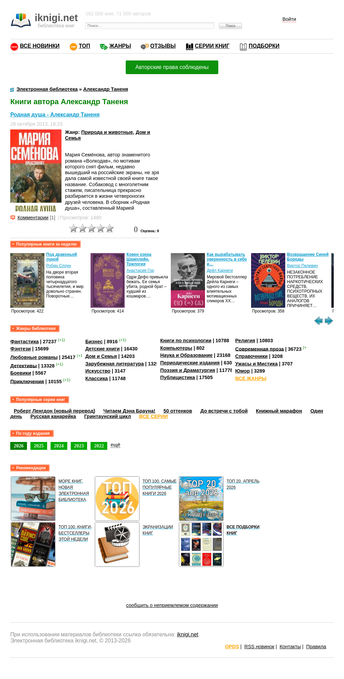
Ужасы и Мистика (256, 363)
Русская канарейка (53, 416)
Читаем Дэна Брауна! (129, 411)
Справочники (251, 356)
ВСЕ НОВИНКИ (39, 46)
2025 (39, 445)
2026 (19, 445)
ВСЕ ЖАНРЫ (250, 378)
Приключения (27, 381)
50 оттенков (178, 411)
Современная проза (259, 348)
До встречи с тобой (224, 411)
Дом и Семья (101, 356)
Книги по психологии (185, 340)
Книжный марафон (279, 411)
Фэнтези (20, 348)
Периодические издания (190, 362)
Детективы (23, 365)
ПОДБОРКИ (264, 46)
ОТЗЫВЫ (163, 46)
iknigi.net (187, 634)
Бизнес (94, 341)
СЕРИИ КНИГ (212, 46)
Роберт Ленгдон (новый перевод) (54, 411)
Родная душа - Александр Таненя (54, 114)
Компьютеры (176, 348)
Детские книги (102, 348)
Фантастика (24, 341)
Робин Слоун (58, 265)
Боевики (20, 373)
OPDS (232, 646)
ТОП (84, 46)
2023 (79, 445)
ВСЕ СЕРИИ (153, 416)
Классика (96, 378)
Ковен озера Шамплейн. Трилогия (138, 259)
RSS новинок (259, 646)
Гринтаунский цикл (107, 416)
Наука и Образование (186, 355)
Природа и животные (107, 132)
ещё (115, 444)
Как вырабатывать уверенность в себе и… (227, 259)
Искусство (98, 371)
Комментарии (33, 217)
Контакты (290, 646)
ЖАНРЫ (120, 46)
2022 (99, 445)
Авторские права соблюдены (171, 67)
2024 (59, 445)
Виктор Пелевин (302, 265)
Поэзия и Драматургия (187, 370)
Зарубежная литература (114, 363)
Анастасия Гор (140, 270)
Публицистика (177, 377)
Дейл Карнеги (220, 270)
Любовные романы (34, 357)
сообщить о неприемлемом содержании (172, 605)
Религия (245, 340)
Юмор (242, 371)
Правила (316, 646)
